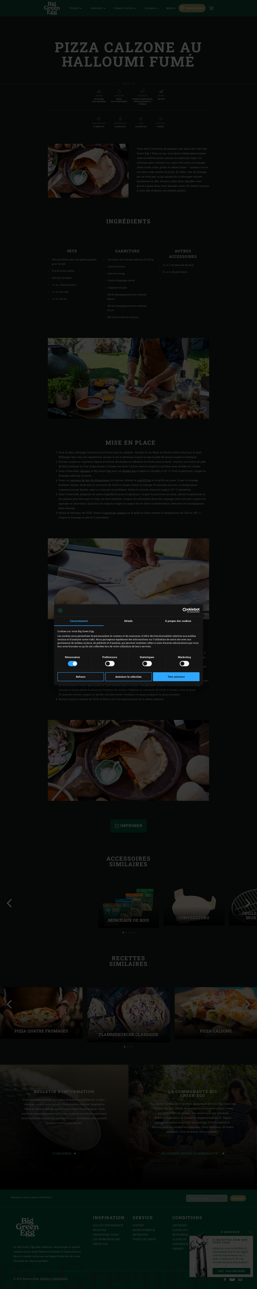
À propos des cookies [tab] (178, 621)
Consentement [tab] (79, 621)
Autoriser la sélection (128, 676)
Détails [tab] (128, 621)
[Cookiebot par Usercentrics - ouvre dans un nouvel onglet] (185, 610)
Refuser (81, 676)
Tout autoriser (176, 676)
